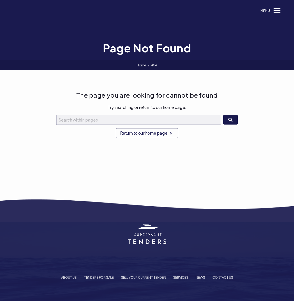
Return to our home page (147, 133)
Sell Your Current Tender (143, 277)
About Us (69, 277)
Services (180, 277)
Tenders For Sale (99, 277)
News (200, 277)
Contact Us (222, 277)
